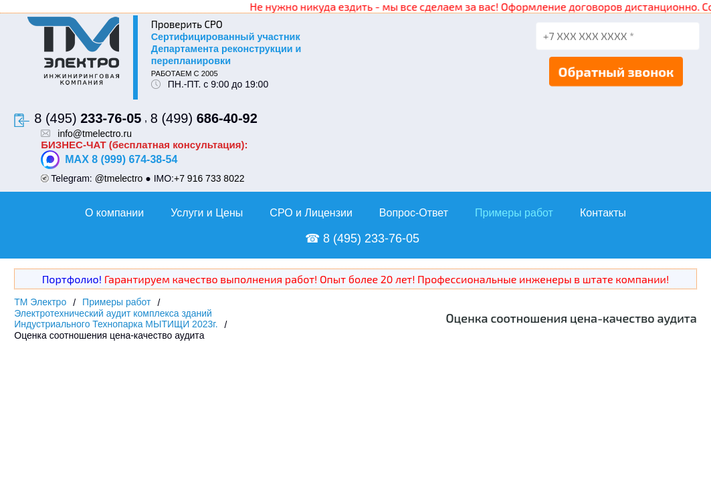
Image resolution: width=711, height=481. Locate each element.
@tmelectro (119, 178)
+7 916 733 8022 (209, 178)
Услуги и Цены (207, 212)
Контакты (603, 212)
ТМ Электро (40, 302)
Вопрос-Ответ (413, 212)
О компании (114, 212)
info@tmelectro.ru (95, 133)
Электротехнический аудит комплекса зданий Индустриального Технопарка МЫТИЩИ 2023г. (115, 318)
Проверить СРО (187, 24)
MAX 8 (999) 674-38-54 (109, 159)
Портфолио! (72, 279)
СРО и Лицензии (311, 212)
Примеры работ (514, 212)
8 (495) (87, 118)
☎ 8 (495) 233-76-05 (362, 238)
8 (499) (204, 118)
